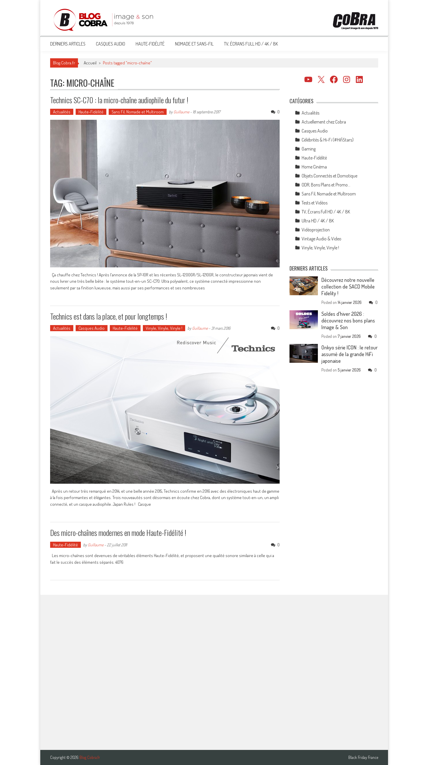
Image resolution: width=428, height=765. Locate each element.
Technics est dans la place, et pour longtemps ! (108, 316)
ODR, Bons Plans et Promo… (326, 185)
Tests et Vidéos (314, 203)
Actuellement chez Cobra (324, 122)
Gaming (309, 149)
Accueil (90, 63)
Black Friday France (363, 757)
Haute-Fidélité (150, 44)
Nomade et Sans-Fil (194, 44)
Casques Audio (110, 44)
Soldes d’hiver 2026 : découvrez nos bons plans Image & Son (348, 320)
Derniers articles (67, 44)
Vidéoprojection (316, 230)
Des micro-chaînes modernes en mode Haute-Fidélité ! (118, 532)
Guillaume (181, 111)
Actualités (61, 112)
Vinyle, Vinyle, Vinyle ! (164, 328)
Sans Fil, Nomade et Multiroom (138, 112)
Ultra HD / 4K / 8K (318, 221)
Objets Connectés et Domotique (329, 176)
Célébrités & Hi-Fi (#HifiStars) (328, 140)
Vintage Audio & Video (321, 239)
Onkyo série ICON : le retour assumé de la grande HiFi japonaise (349, 354)
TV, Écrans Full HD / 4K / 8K (251, 44)
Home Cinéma (314, 167)
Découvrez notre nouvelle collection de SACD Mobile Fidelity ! (348, 286)
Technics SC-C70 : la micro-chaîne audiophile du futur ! (119, 100)
